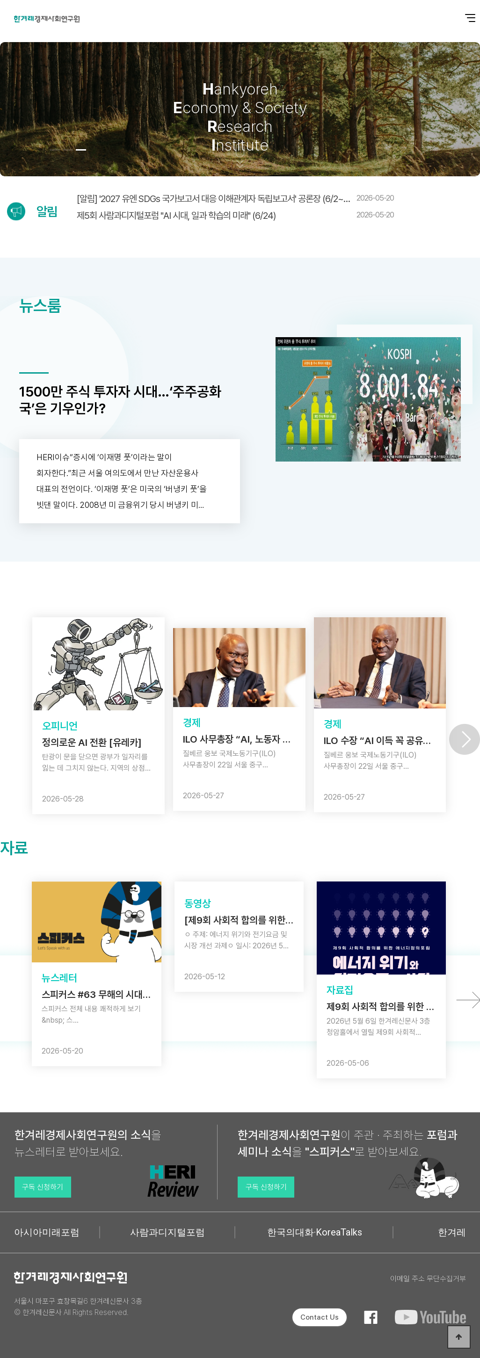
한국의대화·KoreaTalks (314, 1232)
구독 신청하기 (42, 1187)
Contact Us (319, 1317)
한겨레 (452, 1232)
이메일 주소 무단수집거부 (428, 1278)
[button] (55, 150)
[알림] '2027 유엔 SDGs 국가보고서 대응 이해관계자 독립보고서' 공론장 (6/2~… (235, 198)
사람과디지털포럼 (167, 1232)
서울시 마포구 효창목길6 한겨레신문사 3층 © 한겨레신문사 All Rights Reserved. (78, 1307)
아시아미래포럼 (47, 1232)
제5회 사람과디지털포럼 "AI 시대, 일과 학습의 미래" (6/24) (235, 215)
